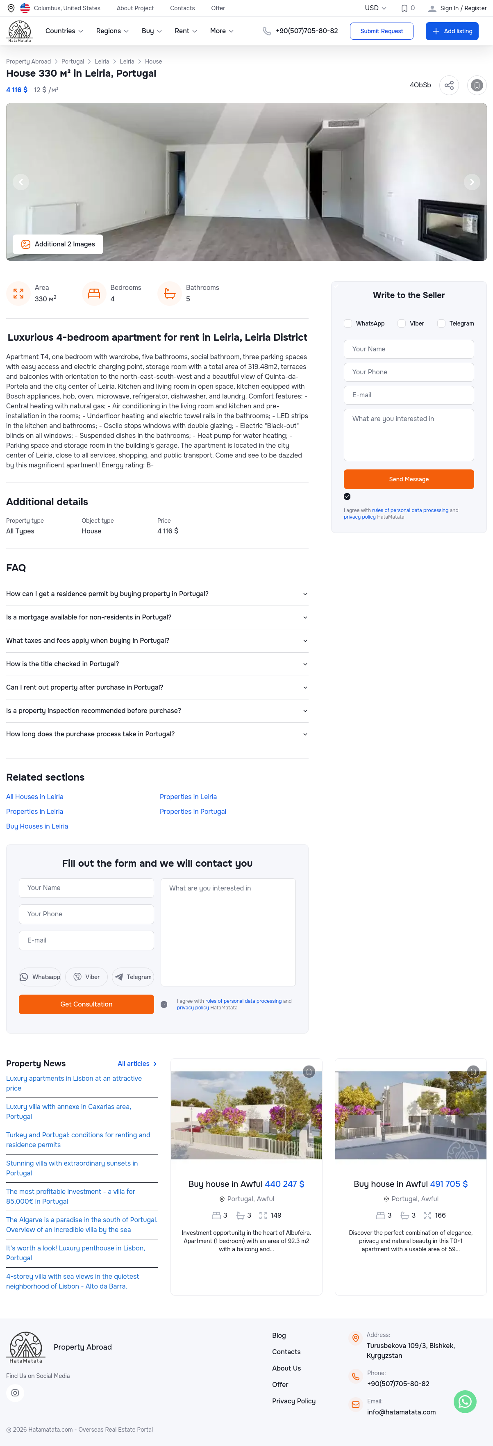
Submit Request (381, 31)
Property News (36, 1064)
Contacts (182, 8)
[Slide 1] (222, 250)
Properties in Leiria (188, 796)
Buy (152, 31)
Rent (186, 31)
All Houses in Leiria (35, 796)
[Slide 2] (231, 250)
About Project (135, 8)
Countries (64, 31)
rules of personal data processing (244, 1001)
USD (376, 8)
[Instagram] (15, 1393)
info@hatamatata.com (401, 1412)
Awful (265, 1199)
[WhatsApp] (465, 1401)
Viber (417, 323)
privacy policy (193, 1007)
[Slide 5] (261, 250)
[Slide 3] (241, 250)
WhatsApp (370, 323)
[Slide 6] (271, 250)
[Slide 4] (251, 250)
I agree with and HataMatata (234, 1004)
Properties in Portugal (193, 811)
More (222, 31)
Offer (218, 8)
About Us (286, 1368)
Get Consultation (86, 1004)
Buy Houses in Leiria (37, 826)
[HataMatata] (25, 1347)
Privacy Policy (294, 1401)
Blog (279, 1335)
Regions (112, 31)
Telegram (462, 323)
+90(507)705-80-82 (398, 1384)
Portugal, (241, 1199)
